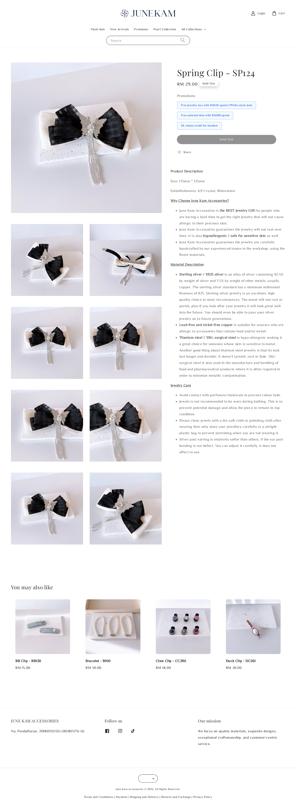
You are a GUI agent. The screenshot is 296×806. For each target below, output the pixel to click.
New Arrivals (119, 29)
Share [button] (184, 152)
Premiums (141, 29)
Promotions (186, 95)
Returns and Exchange (176, 796)
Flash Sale (98, 29)
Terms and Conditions (98, 796)
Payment (121, 796)
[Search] (183, 40)
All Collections (192, 29)
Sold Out (227, 139)
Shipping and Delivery (144, 796)
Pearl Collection (164, 29)
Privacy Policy (202, 796)
